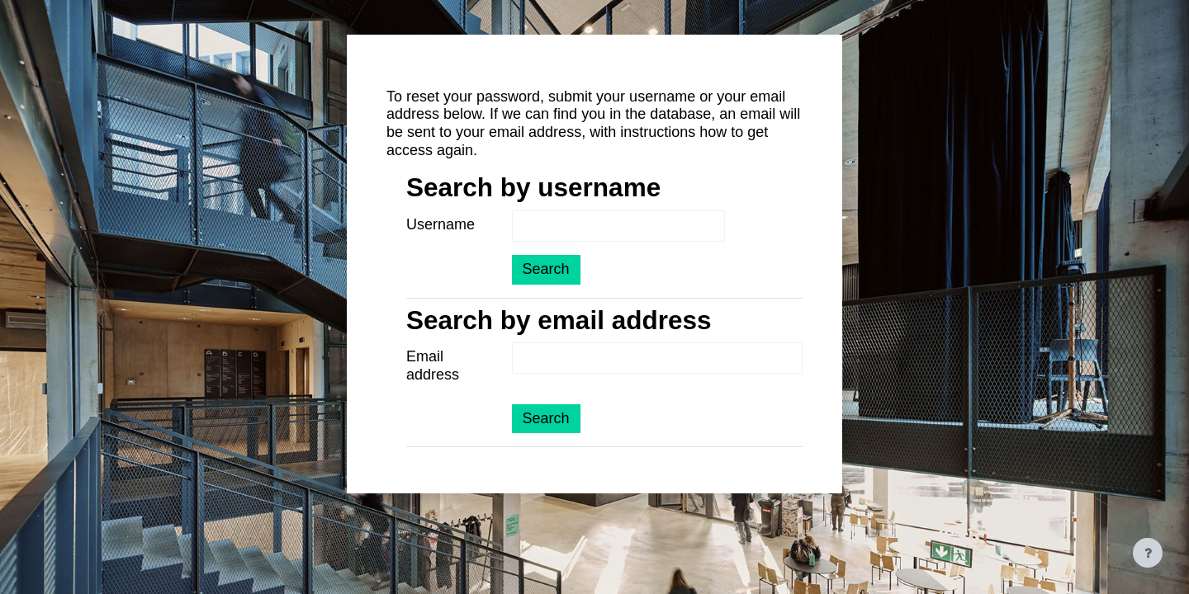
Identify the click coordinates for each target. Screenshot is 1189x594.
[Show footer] (1148, 553)
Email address (432, 365)
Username (440, 224)
